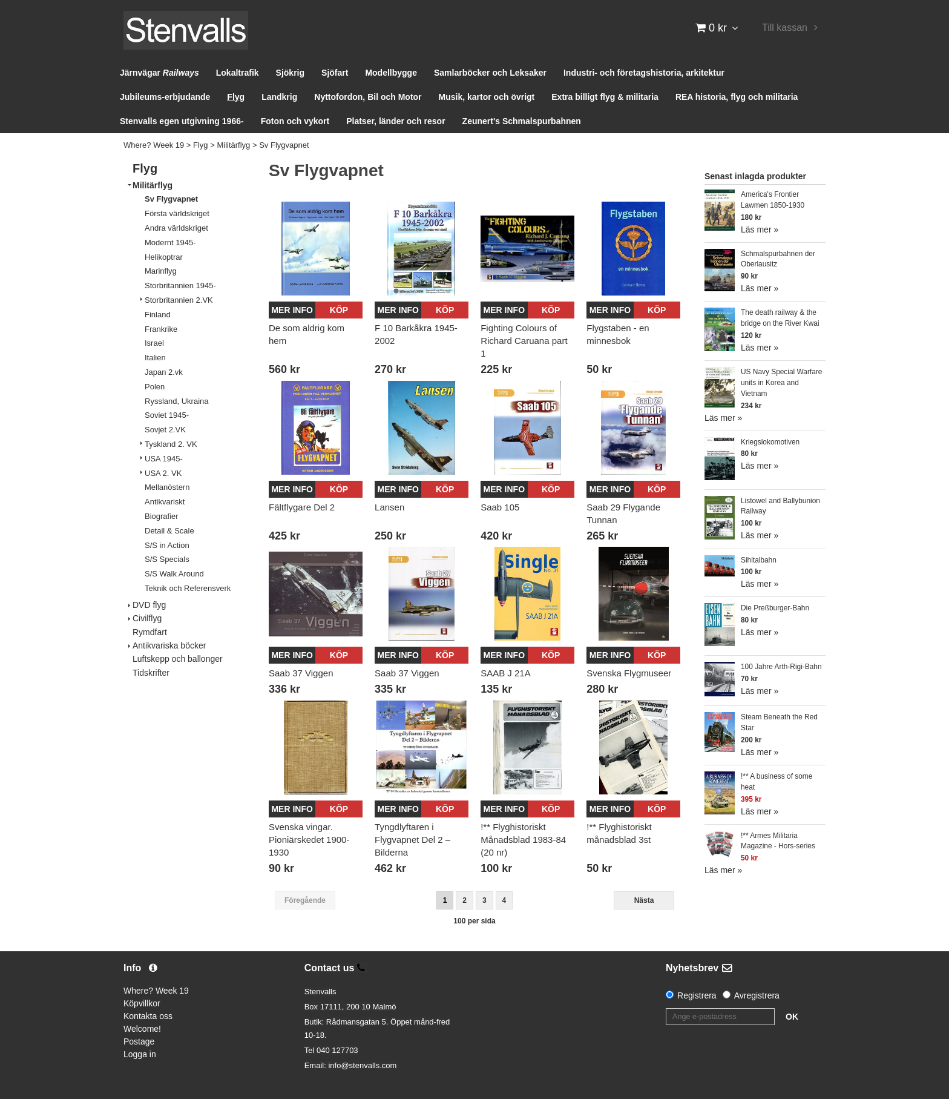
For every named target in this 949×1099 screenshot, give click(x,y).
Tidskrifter (151, 673)
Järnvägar (159, 73)
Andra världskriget (176, 228)
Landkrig (279, 97)
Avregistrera (757, 995)
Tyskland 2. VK (171, 444)
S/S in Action (167, 545)
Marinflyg (161, 271)
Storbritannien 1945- (180, 285)
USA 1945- (164, 458)
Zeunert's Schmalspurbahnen (521, 121)
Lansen (389, 507)
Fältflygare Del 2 (302, 507)
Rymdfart (150, 632)
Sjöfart (334, 73)
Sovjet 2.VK (165, 429)
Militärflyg (233, 145)
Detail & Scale (169, 530)
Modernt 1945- (170, 242)
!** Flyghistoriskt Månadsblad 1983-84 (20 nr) (523, 839)
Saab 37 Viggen (301, 673)
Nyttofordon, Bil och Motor (367, 97)
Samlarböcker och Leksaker (490, 73)
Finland (158, 314)
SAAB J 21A (506, 673)
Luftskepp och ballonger (178, 659)
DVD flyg (149, 605)
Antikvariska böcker (169, 645)
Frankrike (161, 329)
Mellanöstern (167, 487)
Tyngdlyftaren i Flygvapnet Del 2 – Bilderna (412, 839)
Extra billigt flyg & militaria (604, 97)
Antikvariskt (165, 501)
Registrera (697, 995)
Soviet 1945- (167, 415)
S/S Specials (167, 559)
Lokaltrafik (237, 73)
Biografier (162, 516)
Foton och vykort (295, 121)
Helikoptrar (164, 257)
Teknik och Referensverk (188, 588)
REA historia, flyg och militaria (736, 97)
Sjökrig (290, 73)
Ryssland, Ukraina (177, 401)
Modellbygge (391, 73)
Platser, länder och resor (395, 121)
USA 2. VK (163, 473)
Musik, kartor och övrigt (487, 97)
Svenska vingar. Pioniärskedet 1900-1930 (309, 839)
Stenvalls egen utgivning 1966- (182, 121)
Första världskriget (177, 213)
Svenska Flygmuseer (628, 673)
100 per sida (474, 921)
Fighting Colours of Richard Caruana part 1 (524, 340)
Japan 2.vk (164, 372)
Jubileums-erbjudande (165, 97)
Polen (155, 386)
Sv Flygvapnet (284, 145)
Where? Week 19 (153, 145)
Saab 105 (500, 507)
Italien (155, 357)
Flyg (236, 97)
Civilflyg (147, 618)
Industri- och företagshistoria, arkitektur (643, 73)
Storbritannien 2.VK (179, 300)
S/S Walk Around (174, 573)
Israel (154, 343)
